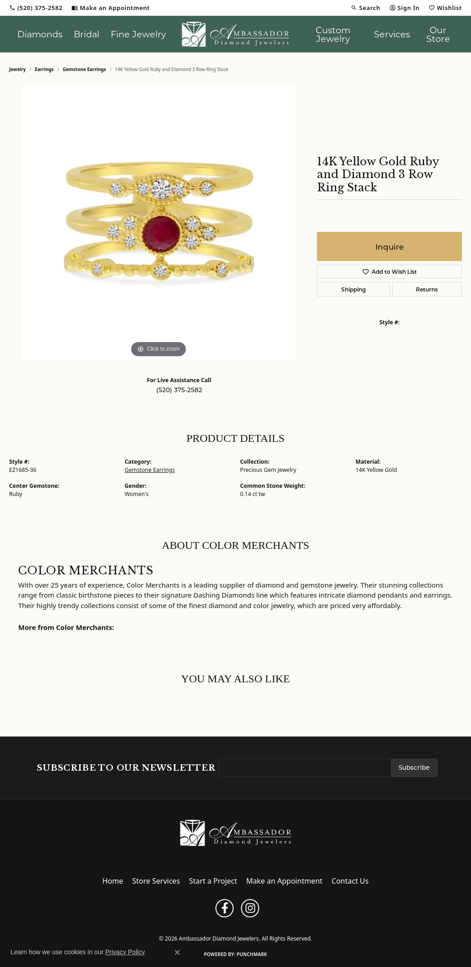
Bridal (86, 34)
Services (392, 34)
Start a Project (213, 881)
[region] (158, 223)
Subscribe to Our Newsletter (126, 768)
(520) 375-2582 (179, 390)
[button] (365, 7)
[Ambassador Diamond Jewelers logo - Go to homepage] (235, 34)
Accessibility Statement (301, 923)
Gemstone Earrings (84, 69)
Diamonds (39, 34)
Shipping (353, 289)
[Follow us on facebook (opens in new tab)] (224, 908)
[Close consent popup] (177, 952)
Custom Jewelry (333, 34)
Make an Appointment (284, 881)
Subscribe (414, 767)
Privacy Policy (197, 923)
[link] (35, 7)
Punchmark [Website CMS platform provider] (252, 954)
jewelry (17, 69)
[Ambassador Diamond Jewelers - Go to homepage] (236, 832)
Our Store (438, 34)
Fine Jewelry (138, 34)
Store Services (156, 881)
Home (112, 881)
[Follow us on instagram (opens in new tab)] (250, 908)
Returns (427, 289)
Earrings (44, 69)
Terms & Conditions (244, 923)
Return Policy (158, 923)
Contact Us (350, 881)
